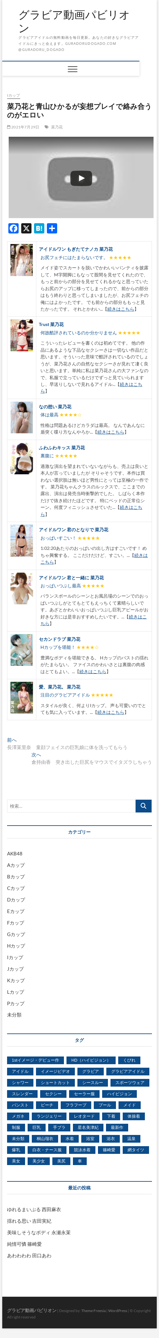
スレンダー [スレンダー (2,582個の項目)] (22, 1093)
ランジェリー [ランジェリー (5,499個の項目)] (49, 1116)
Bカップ (16, 876)
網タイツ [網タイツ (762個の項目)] (136, 1149)
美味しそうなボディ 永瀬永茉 (39, 1232)
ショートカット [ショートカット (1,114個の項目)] (55, 1082)
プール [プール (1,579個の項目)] (105, 1105)
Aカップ (16, 865)
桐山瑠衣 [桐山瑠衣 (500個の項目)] (45, 1138)
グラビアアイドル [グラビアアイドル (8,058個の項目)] (128, 1071)
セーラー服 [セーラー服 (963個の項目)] (84, 1093)
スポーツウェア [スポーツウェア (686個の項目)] (130, 1082)
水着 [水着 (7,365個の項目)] (70, 1138)
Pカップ (15, 1003)
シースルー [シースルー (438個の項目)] (92, 1082)
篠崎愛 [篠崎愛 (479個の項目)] (109, 1149)
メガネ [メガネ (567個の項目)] (18, 1116)
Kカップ (16, 980)
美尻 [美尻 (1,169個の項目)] (61, 1161)
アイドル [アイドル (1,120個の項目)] (20, 1071)
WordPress (117, 1310)
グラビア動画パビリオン (74, 21)
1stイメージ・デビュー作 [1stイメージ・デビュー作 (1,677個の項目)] (35, 1060)
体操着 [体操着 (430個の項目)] (134, 1116)
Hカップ (16, 946)
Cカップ (16, 888)
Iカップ (13, 95)
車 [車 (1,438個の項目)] (80, 1161)
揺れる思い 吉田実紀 (29, 1221)
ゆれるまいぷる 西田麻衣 (34, 1209)
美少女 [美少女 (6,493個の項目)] (38, 1161)
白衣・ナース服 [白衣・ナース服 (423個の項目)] (47, 1149)
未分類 (14, 1014)
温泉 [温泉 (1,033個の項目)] (131, 1138)
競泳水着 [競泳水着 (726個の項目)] (82, 1149)
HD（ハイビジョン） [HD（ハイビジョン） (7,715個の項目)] (91, 1060)
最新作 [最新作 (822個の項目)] (117, 1127)
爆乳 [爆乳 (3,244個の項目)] (16, 1149)
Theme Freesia (93, 1310)
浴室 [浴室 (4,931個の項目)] (90, 1138)
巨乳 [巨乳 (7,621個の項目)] (36, 1127)
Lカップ (15, 992)
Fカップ (15, 923)
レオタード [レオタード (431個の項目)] (84, 1116)
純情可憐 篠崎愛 (24, 1244)
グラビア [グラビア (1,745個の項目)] (90, 1071)
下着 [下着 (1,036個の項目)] (111, 1116)
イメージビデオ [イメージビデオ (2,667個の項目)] (55, 1071)
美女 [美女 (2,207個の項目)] (16, 1161)
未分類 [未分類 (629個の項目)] (18, 1138)
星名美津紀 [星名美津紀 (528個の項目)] (88, 1127)
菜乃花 (57, 127)
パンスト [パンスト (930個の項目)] (20, 1105)
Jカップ (15, 969)
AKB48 (14, 853)
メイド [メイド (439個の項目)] (129, 1105)
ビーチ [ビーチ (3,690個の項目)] (47, 1105)
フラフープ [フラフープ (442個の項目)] (76, 1105)
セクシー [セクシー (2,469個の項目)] (53, 1093)
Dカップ (16, 899)
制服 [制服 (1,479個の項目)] (16, 1127)
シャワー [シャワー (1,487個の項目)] (20, 1082)
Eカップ (15, 911)
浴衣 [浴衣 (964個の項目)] (111, 1138)
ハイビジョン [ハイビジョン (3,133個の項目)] (119, 1093)
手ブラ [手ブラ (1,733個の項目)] (59, 1127)
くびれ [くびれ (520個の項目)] (129, 1060)
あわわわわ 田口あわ (29, 1255)
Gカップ (16, 934)
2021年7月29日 (23, 127)
